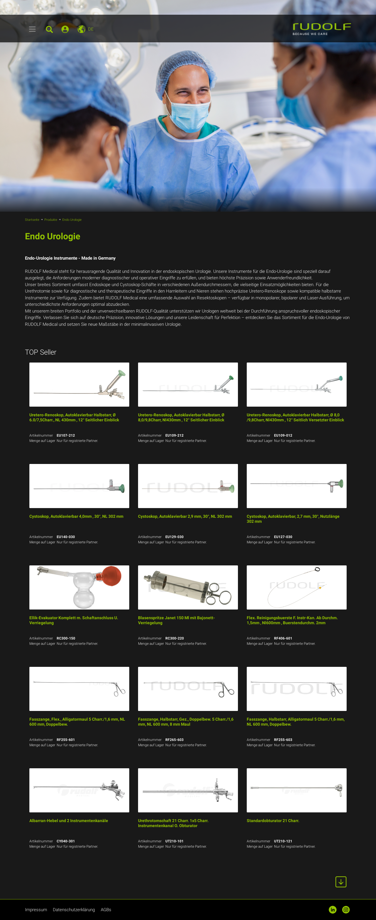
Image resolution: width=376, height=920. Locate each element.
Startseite (32, 220)
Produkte (50, 220)
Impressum (36, 909)
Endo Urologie (72, 220)
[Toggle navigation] (32, 29)
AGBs (106, 909)
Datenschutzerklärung (74, 909)
